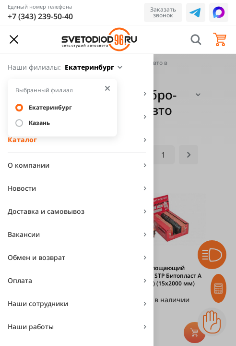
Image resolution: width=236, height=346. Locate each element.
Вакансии (24, 234)
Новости (22, 188)
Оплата (20, 280)
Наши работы (31, 326)
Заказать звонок (163, 12)
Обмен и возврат (36, 257)
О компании (28, 165)
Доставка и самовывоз (46, 211)
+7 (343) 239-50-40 (40, 16)
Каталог (22, 139)
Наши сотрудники (38, 303)
